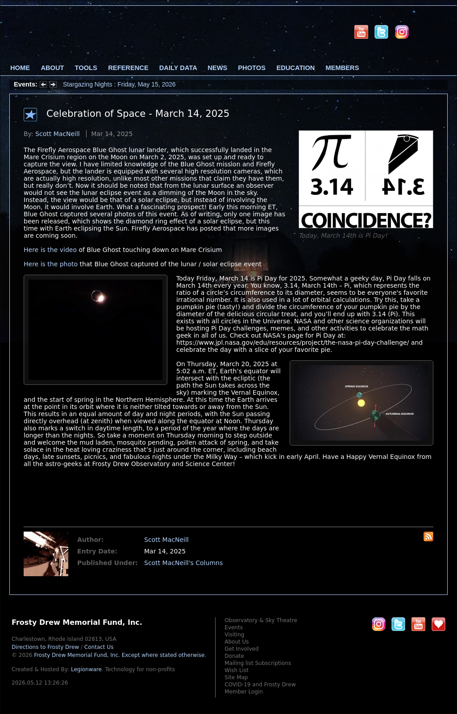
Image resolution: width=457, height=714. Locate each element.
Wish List (236, 670)
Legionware (86, 669)
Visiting (234, 634)
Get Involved (241, 649)
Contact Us (99, 647)
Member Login (243, 692)
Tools (86, 67)
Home (20, 67)
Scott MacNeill (57, 133)
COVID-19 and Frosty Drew (259, 684)
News (217, 67)
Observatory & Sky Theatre (260, 620)
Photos (252, 67)
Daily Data (178, 67)
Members (342, 67)
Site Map (236, 677)
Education (295, 67)
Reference (128, 67)
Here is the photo (51, 264)
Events (233, 627)
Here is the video (50, 249)
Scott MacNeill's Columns (183, 562)
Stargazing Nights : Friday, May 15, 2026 (119, 84)
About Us (236, 642)
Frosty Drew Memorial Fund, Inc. (119, 655)
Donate (234, 656)
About (52, 67)
